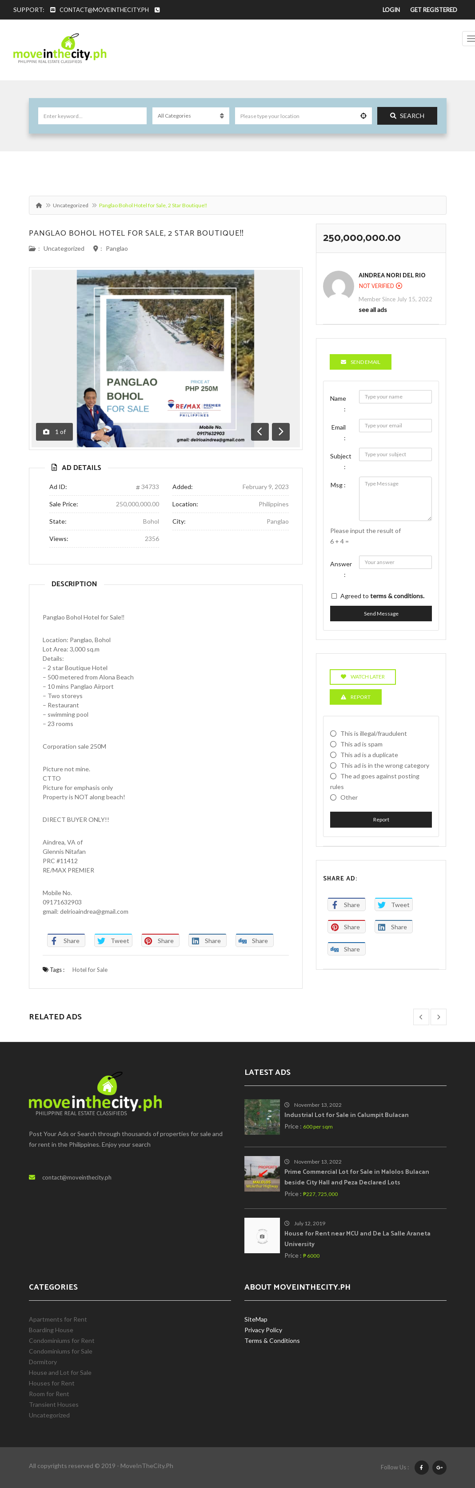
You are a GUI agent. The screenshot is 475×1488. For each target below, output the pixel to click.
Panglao (117, 248)
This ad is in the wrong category (384, 765)
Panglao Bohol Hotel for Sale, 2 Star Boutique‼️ (136, 233)
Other (349, 797)
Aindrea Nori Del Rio (392, 276)
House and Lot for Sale (60, 1372)
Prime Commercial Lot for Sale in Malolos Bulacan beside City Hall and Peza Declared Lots (356, 1177)
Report (381, 819)
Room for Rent (49, 1393)
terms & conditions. (397, 596)
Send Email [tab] (360, 362)
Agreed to (382, 596)
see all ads (373, 309)
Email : (338, 432)
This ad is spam (361, 744)
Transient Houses (54, 1404)
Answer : (341, 569)
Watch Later (363, 676)
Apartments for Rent (58, 1319)
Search (407, 115)
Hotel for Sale (90, 969)
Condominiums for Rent (62, 1340)
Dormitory (43, 1362)
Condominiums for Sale (60, 1351)
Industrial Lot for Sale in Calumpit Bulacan (346, 1115)
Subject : (340, 461)
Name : (338, 404)
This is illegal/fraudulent (373, 733)
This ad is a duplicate (369, 754)
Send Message (381, 613)
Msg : (338, 485)
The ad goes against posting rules (374, 781)
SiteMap (255, 1319)
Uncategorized (70, 205)
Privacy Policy (263, 1330)
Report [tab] (356, 697)
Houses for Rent (52, 1383)
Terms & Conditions (272, 1340)
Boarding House (51, 1330)
